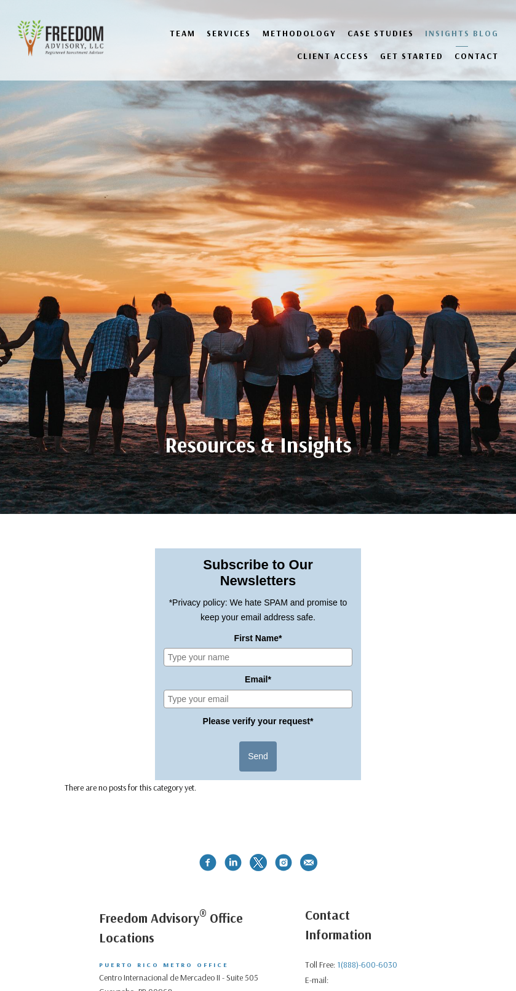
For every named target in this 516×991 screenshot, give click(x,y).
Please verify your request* (258, 721)
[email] (308, 862)
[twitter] (258, 862)
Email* (258, 679)
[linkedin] (233, 862)
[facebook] (207, 862)
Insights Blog (462, 33)
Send (258, 756)
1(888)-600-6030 (367, 964)
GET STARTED (411, 55)
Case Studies (380, 33)
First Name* (258, 638)
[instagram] (283, 862)
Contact (476, 55)
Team (183, 33)
